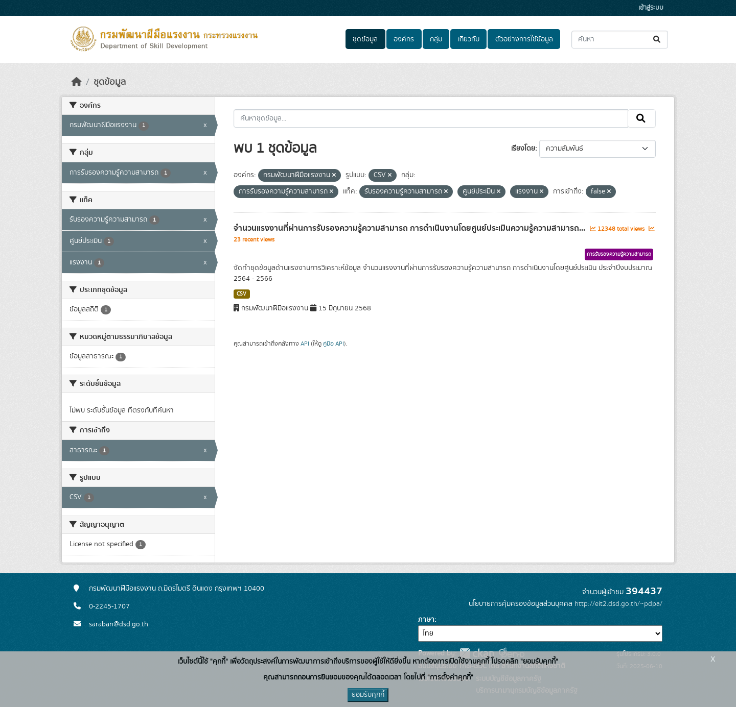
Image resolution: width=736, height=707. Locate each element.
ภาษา (426, 620)
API (305, 343)
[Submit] (658, 39)
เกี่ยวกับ (468, 39)
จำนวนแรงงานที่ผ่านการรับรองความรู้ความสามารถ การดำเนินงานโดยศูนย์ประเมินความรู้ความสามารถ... (410, 228)
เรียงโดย (523, 148)
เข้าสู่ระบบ (650, 8)
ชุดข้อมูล (365, 39)
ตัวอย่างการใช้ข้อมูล (524, 39)
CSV (241, 294)
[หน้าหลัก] (77, 82)
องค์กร (404, 39)
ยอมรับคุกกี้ (368, 695)
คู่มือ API (333, 343)
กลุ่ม (436, 39)
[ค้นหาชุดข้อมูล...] (619, 39)
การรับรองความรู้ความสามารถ (619, 254)
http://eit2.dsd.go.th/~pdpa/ (618, 604)
